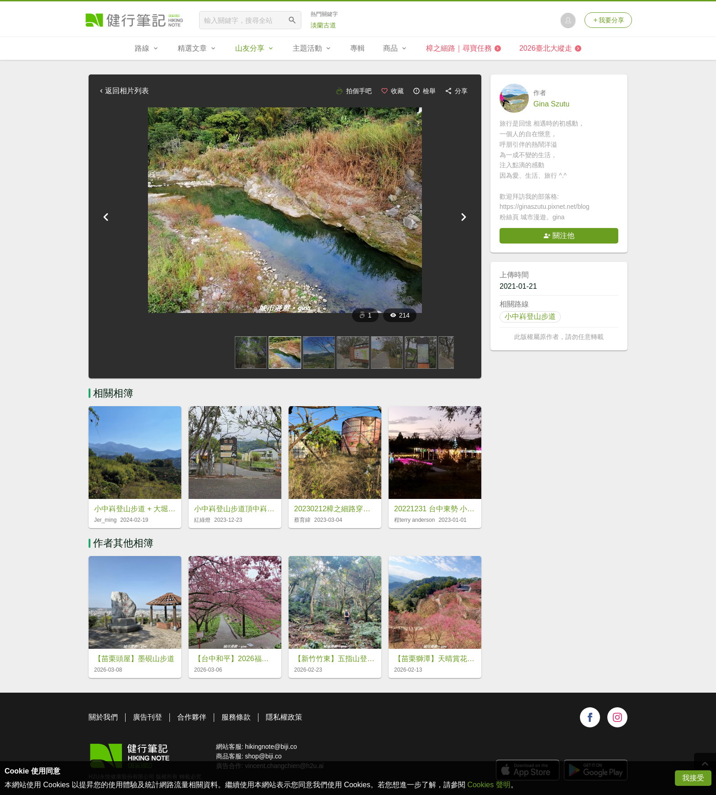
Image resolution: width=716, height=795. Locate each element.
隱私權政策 (284, 717)
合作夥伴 (191, 717)
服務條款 (236, 717)
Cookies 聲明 (488, 785)
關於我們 (103, 717)
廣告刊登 (147, 717)
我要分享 (608, 20)
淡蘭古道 (323, 25)
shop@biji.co (263, 756)
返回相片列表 (123, 91)
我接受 (693, 778)
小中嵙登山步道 (530, 316)
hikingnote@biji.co (271, 746)
